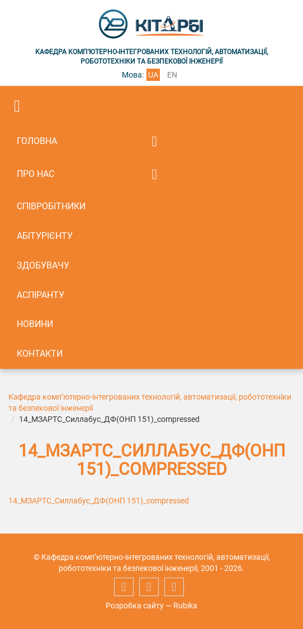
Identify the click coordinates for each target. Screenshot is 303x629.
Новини (35, 324)
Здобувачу (43, 265)
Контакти (40, 353)
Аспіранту (40, 295)
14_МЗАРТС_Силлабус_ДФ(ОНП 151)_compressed (98, 500)
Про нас (35, 174)
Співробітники (51, 206)
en (172, 74)
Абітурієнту (45, 236)
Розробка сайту (135, 605)
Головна (37, 141)
